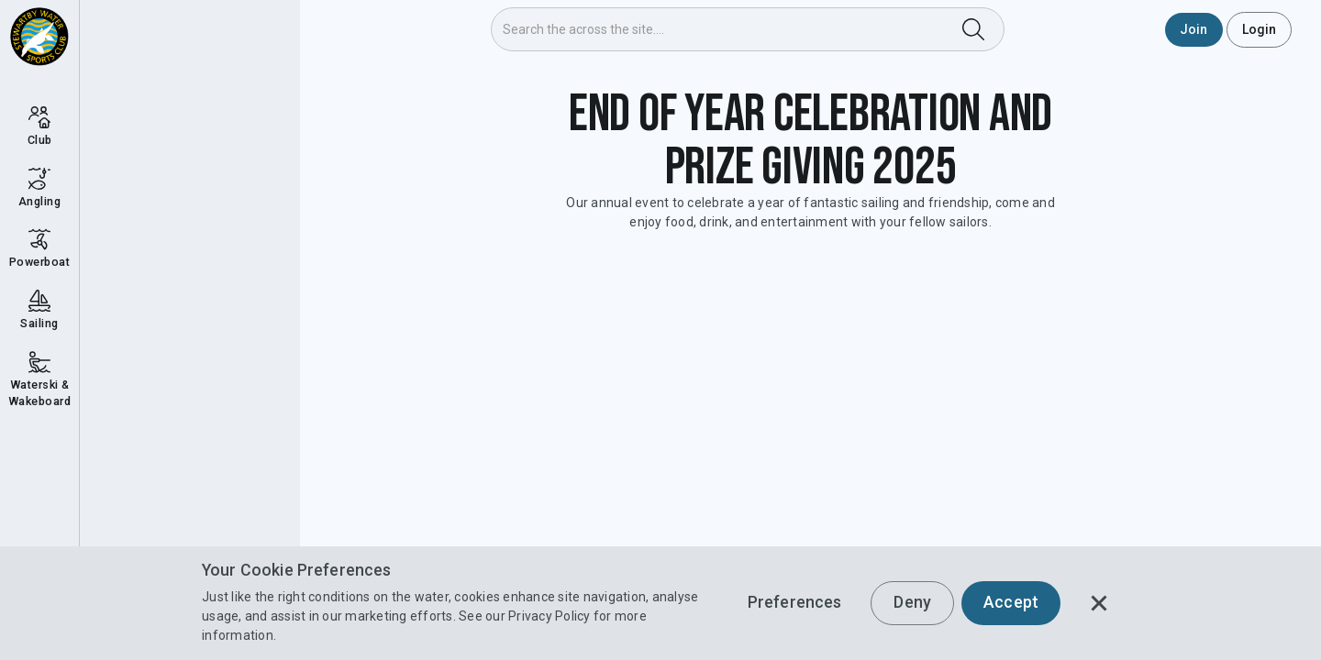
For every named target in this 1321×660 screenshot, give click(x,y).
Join (1193, 29)
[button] (1099, 603)
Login (1259, 29)
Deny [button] (912, 602)
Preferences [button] (795, 602)
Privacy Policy (549, 616)
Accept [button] (1010, 602)
